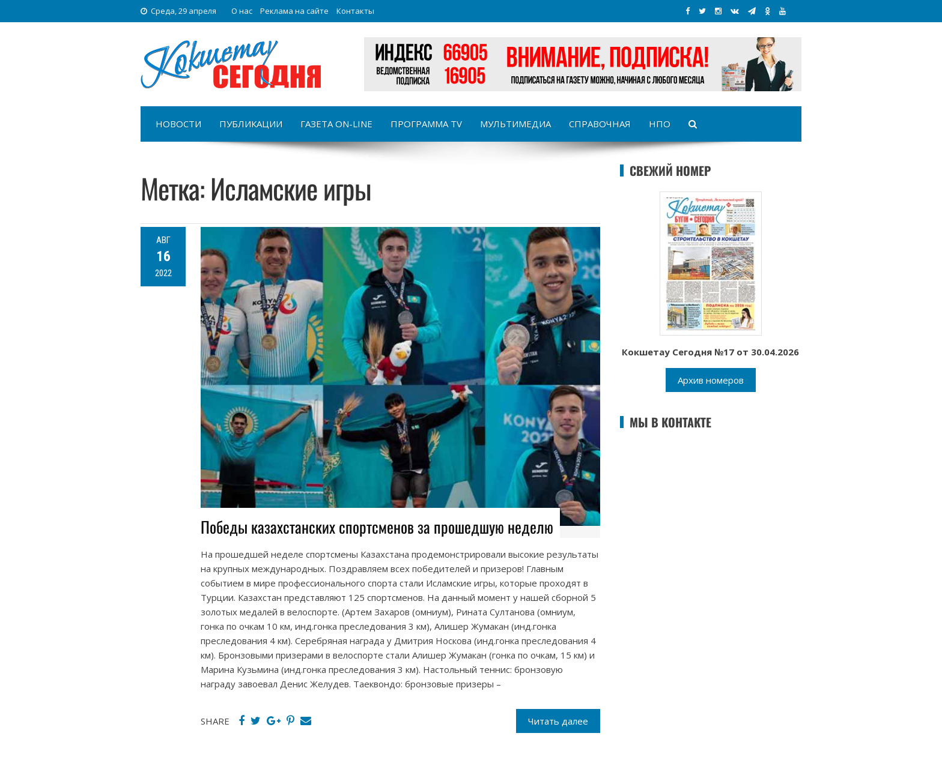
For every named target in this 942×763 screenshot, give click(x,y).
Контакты (355, 10)
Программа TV (426, 124)
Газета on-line (336, 124)
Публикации (250, 124)
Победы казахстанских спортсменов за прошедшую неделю (377, 526)
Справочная (600, 124)
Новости (178, 124)
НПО (659, 124)
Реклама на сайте (294, 10)
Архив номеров (711, 380)
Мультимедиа (515, 124)
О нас (241, 10)
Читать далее (558, 721)
